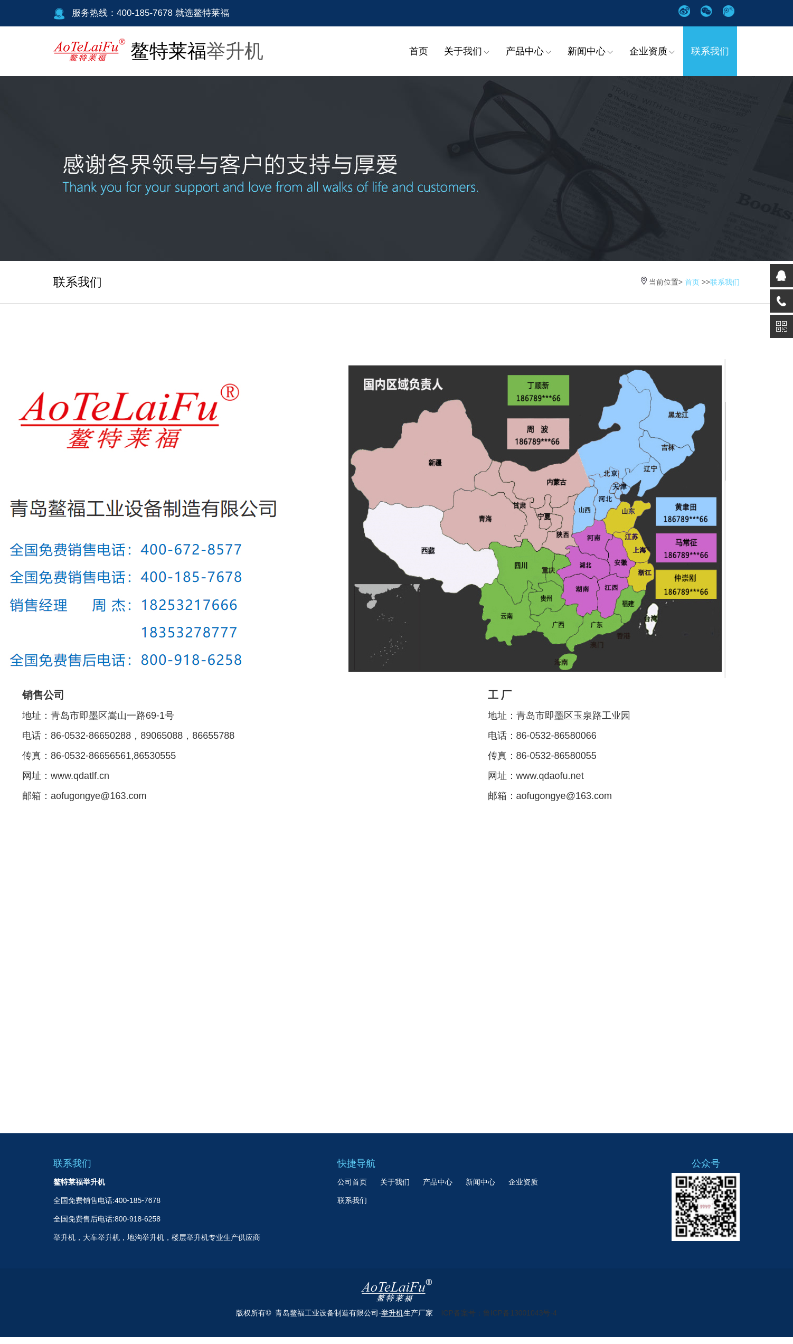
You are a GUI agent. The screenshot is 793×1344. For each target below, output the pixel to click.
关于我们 (467, 51)
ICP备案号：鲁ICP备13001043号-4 (498, 1313)
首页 (418, 51)
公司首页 (352, 1182)
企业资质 (652, 51)
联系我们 (710, 51)
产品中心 (529, 51)
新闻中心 (590, 51)
